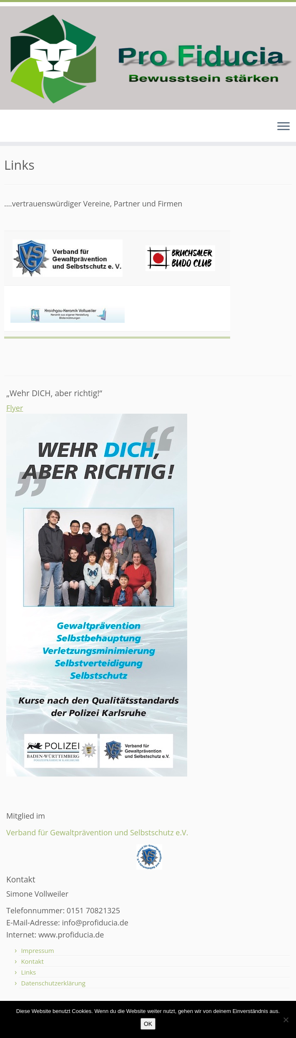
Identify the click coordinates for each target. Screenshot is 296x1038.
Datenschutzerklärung (53, 983)
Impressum (37, 950)
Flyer (14, 408)
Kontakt (32, 961)
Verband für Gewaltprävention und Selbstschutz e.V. (97, 832)
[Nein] (285, 1019)
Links (28, 972)
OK (148, 1023)
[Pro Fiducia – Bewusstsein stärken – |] (148, 58)
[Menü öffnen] (283, 127)
